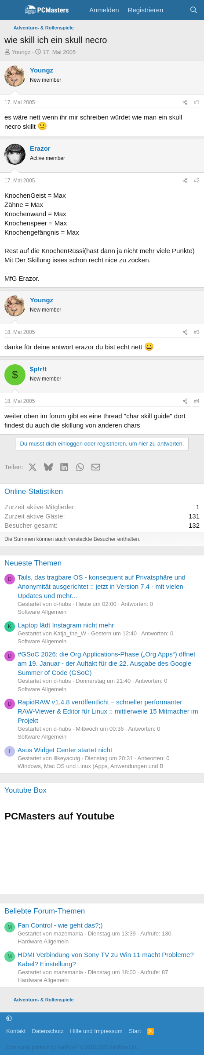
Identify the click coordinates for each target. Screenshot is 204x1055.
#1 (197, 102)
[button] (9, 1019)
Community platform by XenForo (71, 1047)
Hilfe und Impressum (96, 1031)
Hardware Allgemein (43, 941)
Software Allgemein (42, 612)
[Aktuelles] (176, 10)
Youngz (21, 52)
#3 (197, 332)
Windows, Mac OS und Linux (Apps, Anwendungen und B (91, 766)
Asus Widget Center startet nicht (65, 750)
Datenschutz (48, 1031)
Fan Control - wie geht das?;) (60, 925)
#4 (197, 401)
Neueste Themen (33, 563)
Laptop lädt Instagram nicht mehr (66, 625)
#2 (197, 181)
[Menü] (12, 10)
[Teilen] (185, 103)
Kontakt (16, 1031)
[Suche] (193, 10)
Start (135, 1031)
